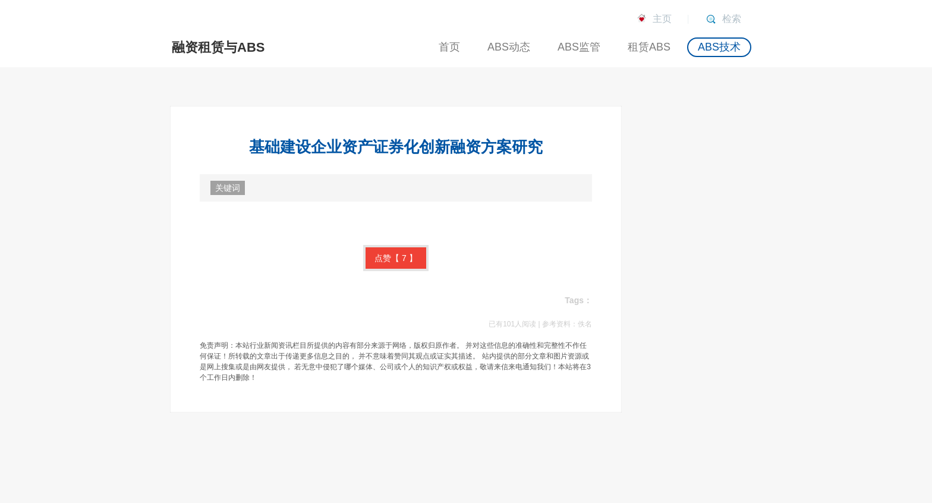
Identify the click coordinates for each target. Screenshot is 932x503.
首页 (449, 47)
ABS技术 (719, 47)
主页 (662, 19)
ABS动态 (508, 47)
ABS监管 (579, 47)
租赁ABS (649, 47)
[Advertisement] (706, 284)
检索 (731, 19)
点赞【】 (395, 258)
